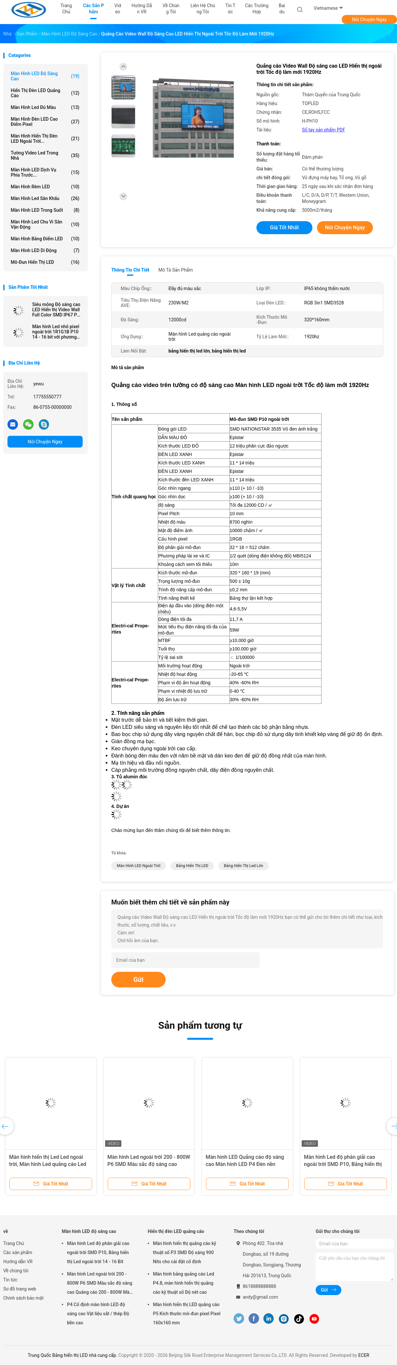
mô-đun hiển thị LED (45, 262)
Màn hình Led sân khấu (45, 198)
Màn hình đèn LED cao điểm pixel (45, 121)
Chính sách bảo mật (23, 1298)
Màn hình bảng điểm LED (45, 238)
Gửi (138, 980)
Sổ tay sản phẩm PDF (323, 129)
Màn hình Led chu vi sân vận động (45, 224)
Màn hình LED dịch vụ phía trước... (45, 172)
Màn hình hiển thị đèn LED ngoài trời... (45, 138)
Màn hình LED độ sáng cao (45, 76)
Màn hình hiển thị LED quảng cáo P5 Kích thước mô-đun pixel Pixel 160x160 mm (186, 1313)
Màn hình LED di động (45, 250)
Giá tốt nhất (284, 227)
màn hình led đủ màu (45, 107)
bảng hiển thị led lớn (243, 865)
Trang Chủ (13, 1243)
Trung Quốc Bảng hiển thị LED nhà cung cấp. (73, 1355)
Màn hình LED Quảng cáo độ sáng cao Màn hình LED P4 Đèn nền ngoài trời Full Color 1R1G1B (245, 1164)
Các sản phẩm (17, 1252)
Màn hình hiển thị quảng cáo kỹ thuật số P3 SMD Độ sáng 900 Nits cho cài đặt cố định (184, 1252)
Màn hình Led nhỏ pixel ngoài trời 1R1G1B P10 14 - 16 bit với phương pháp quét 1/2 (55, 332)
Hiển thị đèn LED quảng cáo (45, 93)
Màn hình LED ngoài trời (138, 865)
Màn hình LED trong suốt (45, 210)
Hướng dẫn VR (18, 1261)
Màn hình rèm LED (45, 186)
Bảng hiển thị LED (192, 865)
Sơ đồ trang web (19, 1288)
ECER (363, 1355)
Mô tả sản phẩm (175, 270)
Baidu (282, 8)
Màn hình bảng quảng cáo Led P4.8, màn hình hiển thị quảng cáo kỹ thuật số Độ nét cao (183, 1283)
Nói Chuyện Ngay (369, 19)
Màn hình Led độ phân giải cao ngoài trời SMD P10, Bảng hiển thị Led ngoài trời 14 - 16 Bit (343, 1164)
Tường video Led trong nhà (45, 155)
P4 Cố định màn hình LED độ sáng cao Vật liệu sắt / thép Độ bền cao (98, 1313)
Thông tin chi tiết (130, 270)
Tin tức (10, 1279)
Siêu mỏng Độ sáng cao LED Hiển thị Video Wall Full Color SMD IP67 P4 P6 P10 (56, 309)
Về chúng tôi (15, 1270)
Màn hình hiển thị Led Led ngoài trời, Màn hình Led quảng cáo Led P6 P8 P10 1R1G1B (47, 1164)
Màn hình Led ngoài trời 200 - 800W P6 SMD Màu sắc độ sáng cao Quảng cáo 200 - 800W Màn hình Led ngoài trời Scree (99, 1284)
